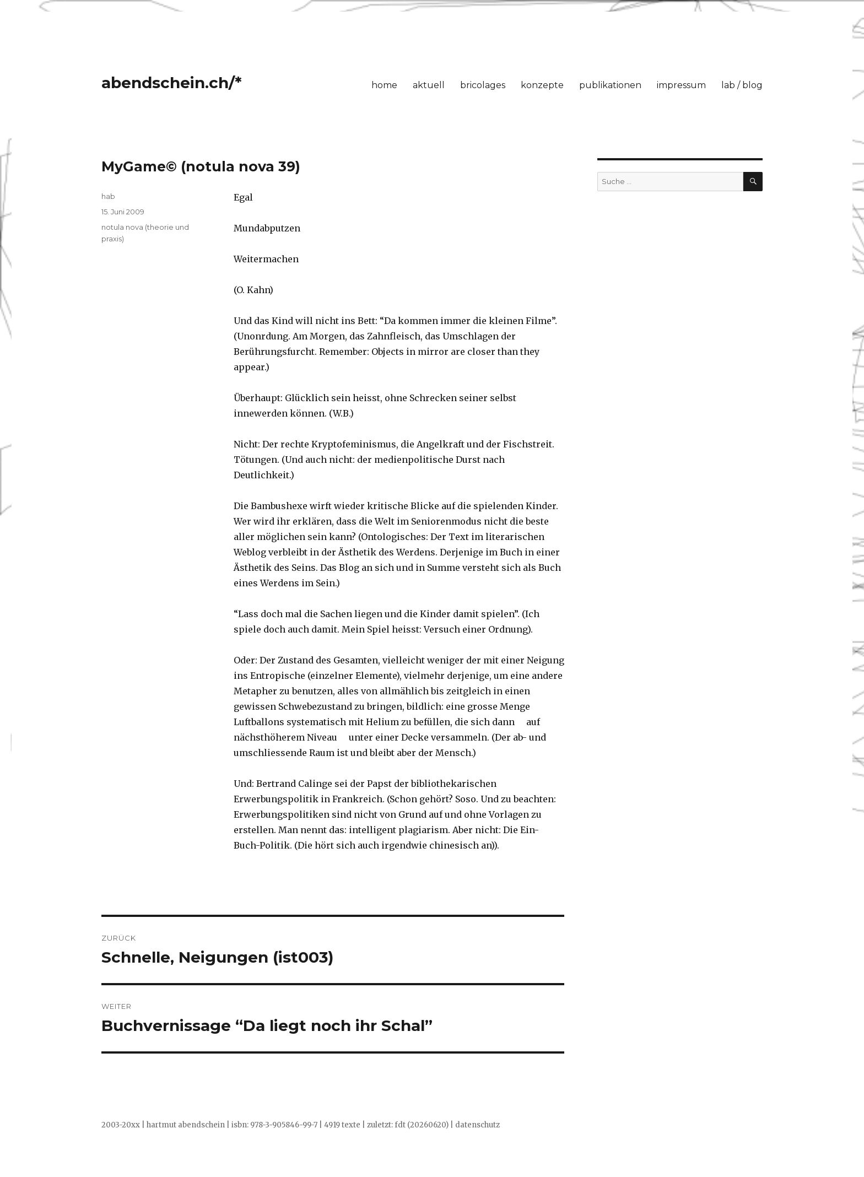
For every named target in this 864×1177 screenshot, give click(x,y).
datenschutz (477, 1125)
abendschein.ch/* (171, 82)
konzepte (542, 85)
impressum (681, 85)
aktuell (429, 85)
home (384, 85)
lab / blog (742, 85)
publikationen (610, 85)
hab (108, 196)
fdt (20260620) (422, 1125)
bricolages (482, 85)
